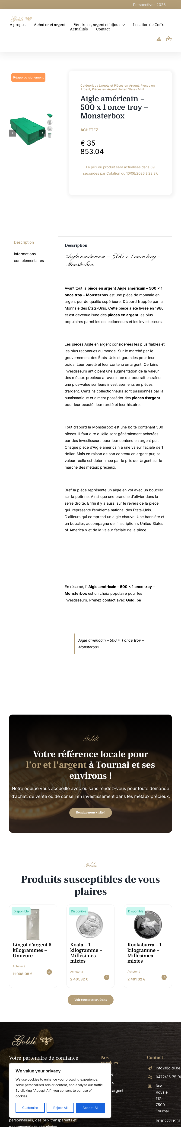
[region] (60, 1090)
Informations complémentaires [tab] (29, 257)
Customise (30, 1108)
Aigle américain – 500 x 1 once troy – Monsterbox (113, 260)
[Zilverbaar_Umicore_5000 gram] (33, 910)
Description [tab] (24, 242)
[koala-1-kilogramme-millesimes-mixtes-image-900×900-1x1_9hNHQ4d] (90, 910)
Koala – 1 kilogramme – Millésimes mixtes (86, 953)
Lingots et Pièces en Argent (119, 85)
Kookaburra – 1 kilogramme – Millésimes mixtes (144, 953)
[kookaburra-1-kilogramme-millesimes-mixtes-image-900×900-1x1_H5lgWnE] (148, 910)
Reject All (60, 1108)
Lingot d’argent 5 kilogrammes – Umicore (32, 950)
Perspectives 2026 (164, 4)
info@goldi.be (168, 1068)
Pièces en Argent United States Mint (118, 89)
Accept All (90, 1108)
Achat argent (112, 1090)
